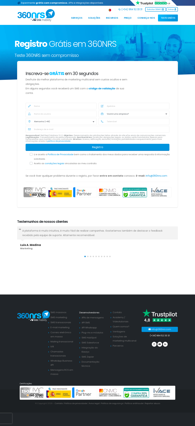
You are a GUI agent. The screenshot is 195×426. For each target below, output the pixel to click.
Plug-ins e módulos (92, 332)
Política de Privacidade (61, 154)
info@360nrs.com (156, 175)
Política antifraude (134, 403)
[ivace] (159, 192)
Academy (118, 317)
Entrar (172, 9)
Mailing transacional (61, 341)
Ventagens (119, 331)
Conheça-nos (146, 18)
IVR (52, 346)
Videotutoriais (120, 321)
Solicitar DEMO (155, 9)
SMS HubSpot (89, 337)
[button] (110, 9)
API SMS (86, 322)
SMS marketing (58, 317)
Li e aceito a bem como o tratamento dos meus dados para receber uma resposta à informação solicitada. (102, 156)
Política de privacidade (75, 403)
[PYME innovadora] (60, 192)
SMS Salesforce (90, 342)
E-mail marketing (59, 327)
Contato (117, 312)
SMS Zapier (88, 356)
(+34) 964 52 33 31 (130, 9)
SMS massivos (58, 312)
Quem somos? (121, 326)
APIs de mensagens (93, 317)
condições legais (55, 163)
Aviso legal (94, 403)
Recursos (112, 18)
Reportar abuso (152, 403)
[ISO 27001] (35, 192)
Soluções (94, 18)
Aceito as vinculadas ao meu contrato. (65, 163)
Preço (128, 18)
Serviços (76, 18)
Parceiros (118, 345)
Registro (97, 147)
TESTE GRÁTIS (168, 18)
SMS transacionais (60, 322)
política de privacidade (59, 141)
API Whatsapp (89, 327)
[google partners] (85, 192)
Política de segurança (112, 403)
